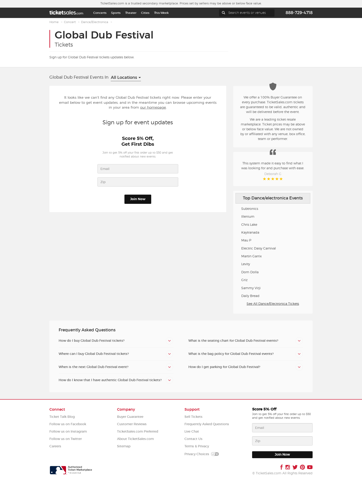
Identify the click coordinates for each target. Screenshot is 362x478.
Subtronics (249, 209)
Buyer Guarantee (130, 417)
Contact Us (193, 439)
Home (54, 22)
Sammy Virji (251, 288)
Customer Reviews (132, 424)
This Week (161, 13)
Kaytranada (250, 232)
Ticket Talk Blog (62, 417)
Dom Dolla (250, 272)
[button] (116, 340)
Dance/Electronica (94, 22)
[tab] (116, 340)
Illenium (247, 216)
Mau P (246, 240)
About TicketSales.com (135, 439)
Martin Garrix (251, 256)
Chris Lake (249, 224)
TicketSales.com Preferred (137, 431)
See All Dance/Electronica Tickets (273, 304)
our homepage (153, 107)
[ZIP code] (282, 440)
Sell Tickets (193, 417)
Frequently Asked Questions (206, 424)
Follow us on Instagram (68, 431)
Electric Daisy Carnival (258, 248)
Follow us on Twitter (65, 439)
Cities (145, 13)
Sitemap (123, 446)
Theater (130, 13)
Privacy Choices (201, 454)
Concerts (99, 13)
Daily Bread (250, 296)
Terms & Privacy (196, 446)
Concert (70, 22)
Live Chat (191, 431)
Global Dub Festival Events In (79, 77)
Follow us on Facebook (67, 424)
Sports (116, 13)
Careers (55, 446)
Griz (244, 280)
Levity (245, 264)
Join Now (137, 199)
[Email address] (282, 427)
